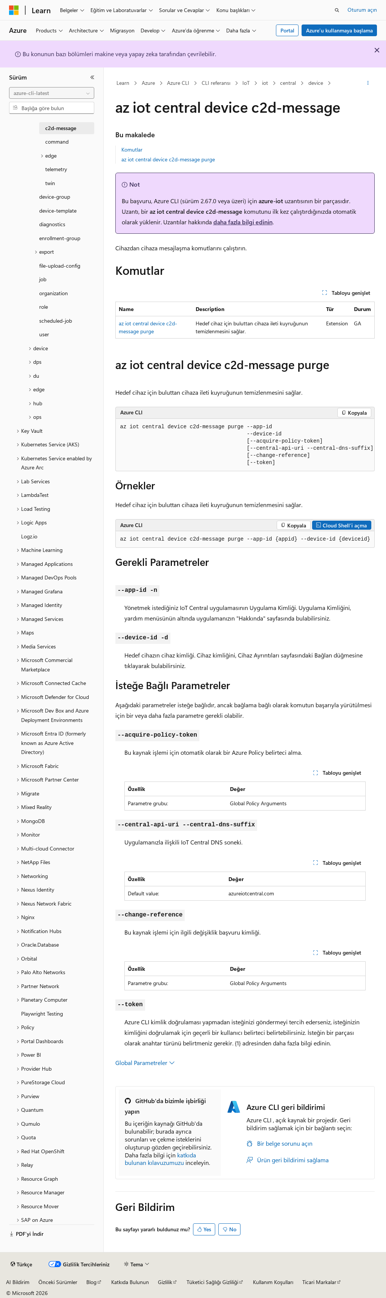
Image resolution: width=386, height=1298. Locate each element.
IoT (246, 82)
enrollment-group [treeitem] (59, 238)
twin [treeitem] (50, 183)
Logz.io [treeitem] (29, 536)
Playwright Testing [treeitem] (42, 1013)
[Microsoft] (14, 10)
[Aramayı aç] (337, 10)
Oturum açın (362, 9)
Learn (122, 82)
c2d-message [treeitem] (60, 128)
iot (265, 82)
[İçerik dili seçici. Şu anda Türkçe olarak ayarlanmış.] (21, 1264)
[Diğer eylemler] (367, 83)
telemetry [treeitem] (56, 169)
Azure (148, 82)
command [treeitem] (57, 141)
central (288, 82)
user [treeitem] (44, 334)
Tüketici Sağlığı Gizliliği (212, 1282)
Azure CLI (178, 82)
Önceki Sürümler (57, 1282)
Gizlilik (165, 1282)
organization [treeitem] (53, 293)
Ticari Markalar (319, 1282)
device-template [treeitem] (58, 210)
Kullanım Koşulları (273, 1282)
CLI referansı (216, 82)
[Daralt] (92, 77)
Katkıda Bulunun (130, 1282)
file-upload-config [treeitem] (59, 265)
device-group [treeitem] (54, 196)
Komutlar (131, 149)
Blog (91, 1282)
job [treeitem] (42, 279)
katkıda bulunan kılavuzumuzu (160, 1159)
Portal (287, 30)
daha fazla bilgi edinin (243, 222)
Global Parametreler (145, 1063)
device (315, 82)
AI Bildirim (17, 1282)
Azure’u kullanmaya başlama (339, 30)
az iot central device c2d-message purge (168, 159)
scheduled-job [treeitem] (55, 320)
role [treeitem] (43, 306)
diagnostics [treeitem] (52, 224)
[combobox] (51, 93)
